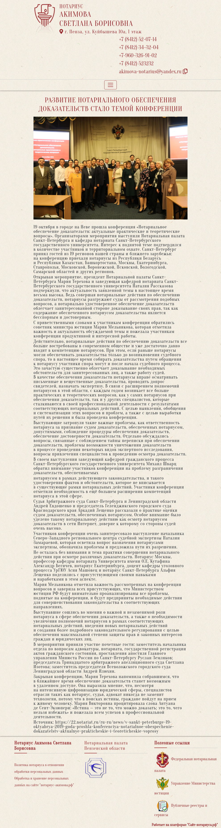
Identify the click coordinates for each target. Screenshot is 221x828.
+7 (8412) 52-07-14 (138, 39)
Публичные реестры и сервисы (180, 808)
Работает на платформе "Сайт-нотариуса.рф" (185, 825)
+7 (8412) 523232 (136, 64)
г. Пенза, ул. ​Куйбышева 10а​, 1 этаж (100, 32)
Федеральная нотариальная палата (185, 762)
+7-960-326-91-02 (138, 56)
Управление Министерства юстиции (184, 786)
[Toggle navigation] (110, 84)
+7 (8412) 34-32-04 (139, 47)
